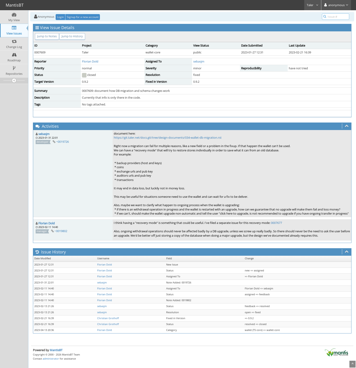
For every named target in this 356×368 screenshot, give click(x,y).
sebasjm (198, 61)
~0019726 (62, 142)
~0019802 (60, 231)
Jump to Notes (47, 36)
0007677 (276, 223)
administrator (51, 358)
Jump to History (72, 36)
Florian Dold (90, 61)
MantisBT (56, 350)
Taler (312, 5)
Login (60, 17)
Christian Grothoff (108, 318)
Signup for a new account (83, 17)
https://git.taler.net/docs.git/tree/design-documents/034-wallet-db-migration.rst (168, 137)
